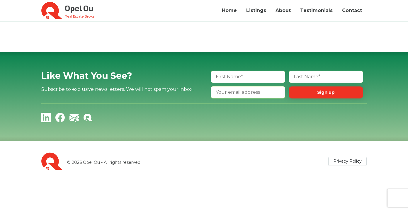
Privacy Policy (347, 161)
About (283, 10)
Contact (352, 10)
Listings (256, 10)
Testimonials (316, 10)
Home (229, 10)
